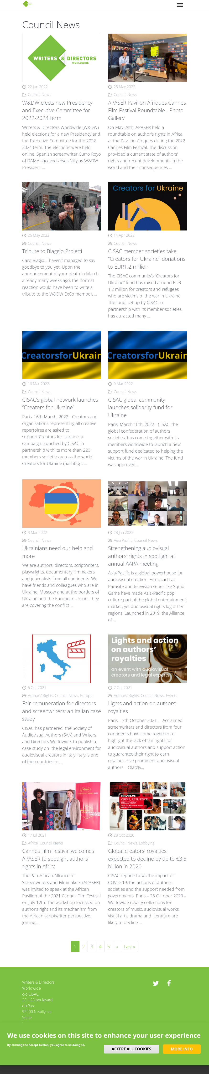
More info (182, 1049)
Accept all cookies (131, 1049)
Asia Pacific (123, 540)
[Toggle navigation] (180, 5)
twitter (156, 983)
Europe (86, 695)
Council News (39, 94)
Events (171, 695)
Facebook (169, 983)
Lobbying (146, 843)
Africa (33, 843)
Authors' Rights (40, 695)
